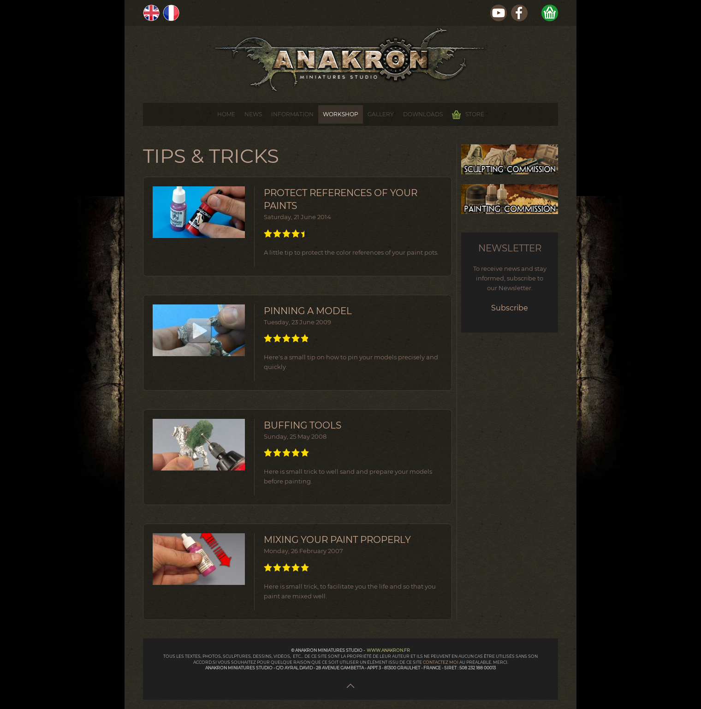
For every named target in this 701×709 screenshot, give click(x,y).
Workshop (340, 114)
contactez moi (441, 662)
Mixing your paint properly (337, 539)
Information (292, 114)
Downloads (423, 114)
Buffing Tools (302, 425)
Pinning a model (308, 310)
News (253, 114)
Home (226, 114)
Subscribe (509, 308)
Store (468, 114)
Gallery (381, 114)
